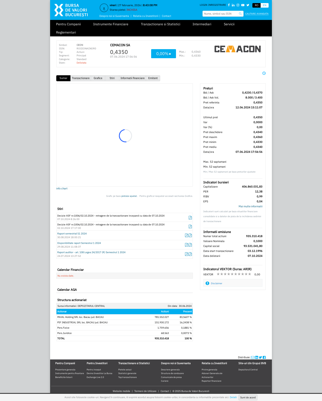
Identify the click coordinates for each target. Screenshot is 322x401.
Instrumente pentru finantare (69, 373)
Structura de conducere (172, 373)
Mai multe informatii (250, 206)
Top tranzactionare (127, 377)
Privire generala (209, 369)
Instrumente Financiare (110, 24)
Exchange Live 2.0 (95, 377)
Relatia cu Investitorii (145, 16)
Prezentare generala (65, 369)
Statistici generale (127, 373)
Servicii (229, 24)
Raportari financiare (211, 380)
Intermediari (202, 24)
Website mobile (121, 391)
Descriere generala (170, 369)
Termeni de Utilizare (145, 391)
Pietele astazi (125, 369)
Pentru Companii (68, 24)
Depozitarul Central (248, 369)
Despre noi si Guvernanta (114, 16)
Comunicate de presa (171, 377)
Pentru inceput (94, 369)
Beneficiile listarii (63, 377)
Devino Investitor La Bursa (99, 373)
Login (203, 4)
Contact (166, 16)
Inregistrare (217, 4)
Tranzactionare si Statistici (160, 24)
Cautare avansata (257, 13)
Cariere (164, 380)
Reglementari (66, 32)
